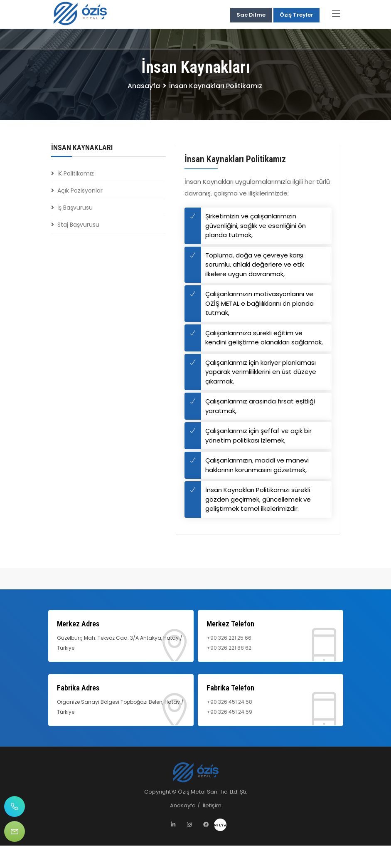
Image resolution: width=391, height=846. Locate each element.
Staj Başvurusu (78, 225)
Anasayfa (144, 87)
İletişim (212, 806)
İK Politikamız (75, 174)
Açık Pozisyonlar (80, 191)
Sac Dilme (251, 15)
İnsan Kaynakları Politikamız (235, 160)
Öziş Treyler (296, 15)
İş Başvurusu (75, 208)
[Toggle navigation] (336, 14)
